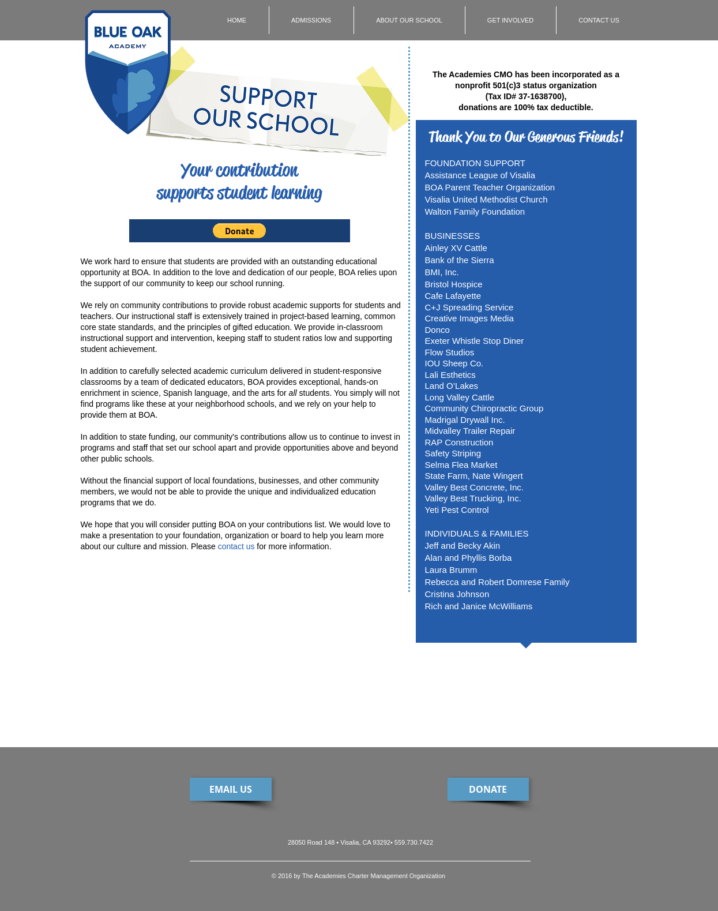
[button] (239, 230)
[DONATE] (488, 789)
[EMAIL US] (231, 789)
